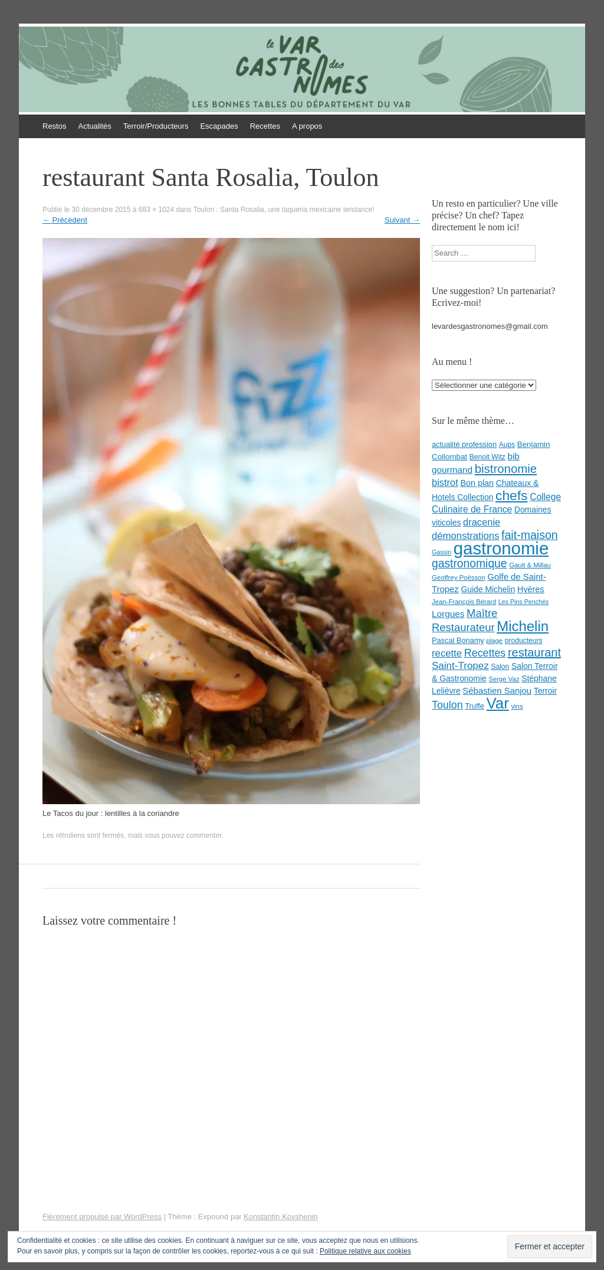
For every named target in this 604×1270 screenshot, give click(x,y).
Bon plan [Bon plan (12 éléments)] (477, 483)
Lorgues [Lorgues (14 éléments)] (448, 614)
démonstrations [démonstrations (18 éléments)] (465, 535)
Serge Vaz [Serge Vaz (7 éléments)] (503, 679)
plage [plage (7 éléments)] (494, 640)
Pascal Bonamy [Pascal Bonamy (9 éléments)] (458, 640)
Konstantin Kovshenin (281, 1216)
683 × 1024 (156, 209)
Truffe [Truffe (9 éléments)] (474, 705)
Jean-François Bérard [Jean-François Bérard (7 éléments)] (464, 601)
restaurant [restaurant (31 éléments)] (534, 652)
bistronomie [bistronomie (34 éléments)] (506, 468)
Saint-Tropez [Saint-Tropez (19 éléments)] (460, 665)
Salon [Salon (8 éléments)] (500, 666)
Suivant (402, 220)
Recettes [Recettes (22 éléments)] (484, 653)
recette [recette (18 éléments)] (447, 653)
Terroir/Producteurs (156, 126)
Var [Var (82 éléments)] (498, 703)
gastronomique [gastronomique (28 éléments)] (469, 563)
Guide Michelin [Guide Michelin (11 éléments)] (488, 589)
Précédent (64, 220)
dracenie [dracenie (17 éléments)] (481, 522)
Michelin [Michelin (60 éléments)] (523, 626)
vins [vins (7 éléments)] (517, 706)
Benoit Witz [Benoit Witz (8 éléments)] (487, 457)
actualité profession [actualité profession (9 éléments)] (464, 444)
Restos (54, 126)
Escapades (219, 126)
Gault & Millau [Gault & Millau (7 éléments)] (530, 565)
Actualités (94, 126)
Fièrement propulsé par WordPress (102, 1216)
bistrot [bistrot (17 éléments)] (445, 482)
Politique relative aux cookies (365, 1251)
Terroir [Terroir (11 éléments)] (545, 691)
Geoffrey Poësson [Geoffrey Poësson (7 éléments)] (458, 577)
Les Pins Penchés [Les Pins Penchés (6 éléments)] (523, 601)
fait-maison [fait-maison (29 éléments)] (529, 534)
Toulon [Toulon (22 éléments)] (447, 705)
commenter (203, 835)
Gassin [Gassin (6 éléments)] (441, 552)
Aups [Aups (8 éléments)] (507, 444)
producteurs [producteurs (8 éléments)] (524, 640)
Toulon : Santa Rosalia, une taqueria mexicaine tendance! (284, 209)
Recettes (265, 126)
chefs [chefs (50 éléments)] (511, 495)
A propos (307, 126)
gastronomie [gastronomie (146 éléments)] (501, 548)
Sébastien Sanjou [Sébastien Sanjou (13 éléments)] (496, 691)
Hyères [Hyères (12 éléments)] (530, 589)
